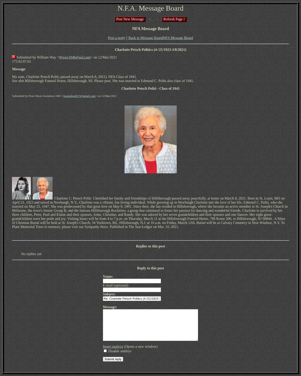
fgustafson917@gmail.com (79, 96)
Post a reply (116, 38)
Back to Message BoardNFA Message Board (160, 38)
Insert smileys (107, 353)
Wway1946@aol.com (75, 57)
